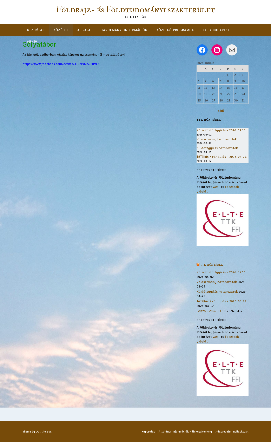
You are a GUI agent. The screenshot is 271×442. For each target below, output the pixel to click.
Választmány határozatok (217, 139)
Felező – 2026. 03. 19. (211, 311)
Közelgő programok (175, 30)
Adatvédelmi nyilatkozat (232, 431)
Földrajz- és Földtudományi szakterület (135, 10)
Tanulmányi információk (124, 30)
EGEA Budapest (216, 30)
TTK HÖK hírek (211, 264)
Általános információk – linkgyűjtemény (185, 431)
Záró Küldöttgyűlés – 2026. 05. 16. (221, 130)
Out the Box (44, 431)
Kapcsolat (148, 431)
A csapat (84, 30)
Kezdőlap (35, 30)
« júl (221, 110)
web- (216, 187)
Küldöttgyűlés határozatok (217, 148)
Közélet (60, 30)
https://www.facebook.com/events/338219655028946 (60, 64)
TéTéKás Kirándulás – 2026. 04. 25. (222, 156)
